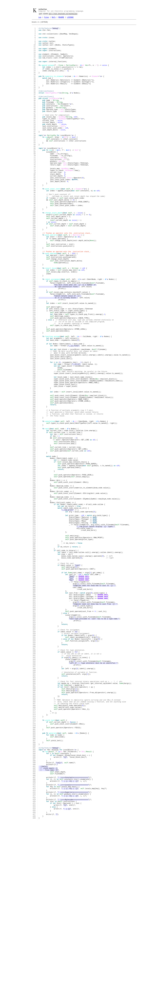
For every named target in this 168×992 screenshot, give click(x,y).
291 (34, 680)
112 (34, 279)
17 (34, 66)
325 (34, 756)
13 (34, 57)
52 (34, 144)
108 (34, 270)
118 (34, 292)
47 (34, 133)
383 (34, 886)
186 (34, 444)
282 (34, 660)
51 (34, 142)
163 (34, 393)
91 (34, 232)
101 (34, 254)
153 (34, 371)
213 (34, 505)
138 (34, 337)
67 (34, 178)
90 (34, 229)
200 (34, 476)
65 (34, 173)
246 (34, 579)
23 (34, 79)
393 (34, 908)
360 (34, 834)
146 (34, 355)
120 (34, 297)
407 (34, 940)
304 (34, 709)
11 (34, 52)
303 (34, 707)
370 (34, 857)
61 (34, 164)
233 (34, 550)
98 (34, 247)
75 (34, 196)
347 (34, 805)
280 (34, 655)
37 (34, 111)
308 (34, 718)
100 (34, 252)
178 (34, 427)
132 (34, 323)
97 (34, 245)
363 (34, 841)
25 (34, 84)
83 (34, 214)
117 (34, 290)
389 (34, 899)
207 (34, 492)
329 (34, 765)
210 (34, 498)
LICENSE (70, 18)
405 (34, 935)
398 (34, 919)
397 (34, 917)
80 (34, 207)
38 (34, 113)
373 (34, 863)
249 (34, 586)
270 (34, 633)
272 (34, 637)
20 (34, 73)
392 (34, 906)
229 (34, 541)
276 (34, 646)
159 (34, 384)
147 (34, 357)
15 (34, 61)
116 (34, 288)
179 (34, 429)
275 (34, 644)
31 (34, 97)
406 (34, 937)
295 (34, 689)
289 (34, 675)
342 (34, 794)
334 (34, 776)
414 (34, 955)
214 (34, 507)
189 (34, 451)
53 (34, 146)
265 (34, 621)
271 (34, 635)
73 (34, 191)
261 (34, 613)
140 (34, 341)
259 (34, 608)
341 (34, 792)
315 (34, 734)
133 (34, 326)
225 (34, 532)
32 (34, 99)
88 (34, 225)
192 (34, 458)
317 (34, 738)
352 (34, 816)
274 (34, 642)
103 (34, 259)
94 (34, 238)
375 (34, 868)
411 (34, 949)
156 (34, 377)
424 (34, 978)
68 (34, 180)
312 (34, 727)
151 (34, 366)
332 (34, 772)
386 (34, 893)
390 (34, 902)
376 (34, 870)
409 (34, 944)
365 (34, 846)
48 (34, 135)
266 (34, 624)
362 (34, 839)
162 (34, 391)
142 (34, 346)
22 (34, 77)
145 (34, 353)
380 (34, 879)
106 (34, 265)
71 (34, 187)
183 (34, 438)
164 (34, 395)
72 (34, 189)
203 (34, 483)
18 (34, 68)
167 (34, 402)
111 (34, 276)
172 (34, 413)
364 (34, 843)
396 (34, 915)
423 (34, 975)
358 (34, 830)
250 (34, 588)
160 (34, 386)
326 (34, 758)
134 (34, 328)
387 (34, 895)
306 (34, 713)
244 (34, 574)
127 (34, 312)
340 (34, 790)
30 (34, 95)
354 (34, 821)
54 (34, 149)
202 (34, 480)
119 (34, 294)
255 (34, 599)
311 (34, 725)
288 (34, 673)
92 (34, 234)
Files (46, 18)
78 (34, 203)
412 (34, 951)
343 (34, 796)
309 (34, 720)
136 (34, 332)
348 (34, 807)
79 (34, 205)
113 (34, 281)
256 (34, 601)
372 (34, 861)
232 (34, 548)
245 (34, 577)
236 (34, 557)
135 (34, 330)
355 (34, 823)
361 (34, 837)
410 (34, 946)
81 (34, 209)
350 (34, 812)
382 (34, 884)
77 (34, 200)
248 (34, 583)
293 (34, 684)
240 (34, 565)
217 (34, 514)
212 (34, 503)
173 (34, 415)
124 (34, 306)
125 (34, 308)
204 (34, 485)
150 (34, 364)
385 (34, 890)
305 (34, 711)
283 (34, 662)
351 (34, 814)
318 (34, 740)
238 (34, 561)
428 (34, 987)
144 (34, 350)
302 (34, 704)
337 (34, 783)
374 (34, 866)
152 (34, 368)
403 (34, 931)
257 (34, 604)
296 (34, 691)
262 (34, 615)
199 (34, 474)
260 (34, 610)
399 (34, 922)
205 (34, 487)
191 (34, 456)
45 (34, 129)
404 (34, 933)
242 (34, 570)
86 (34, 220)
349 (34, 810)
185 (34, 442)
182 (34, 436)
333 (34, 774)
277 (34, 648)
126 (34, 310)
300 (34, 700)
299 (34, 698)
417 (34, 962)
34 (34, 104)
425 (34, 980)
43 (34, 124)
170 (34, 409)
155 (34, 375)
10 (34, 50)
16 (34, 64)
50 (34, 140)
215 (34, 509)
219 (34, 518)
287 (34, 671)
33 (34, 102)
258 (34, 606)
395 (34, 913)
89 (34, 227)
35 (34, 106)
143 (34, 348)
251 (34, 590)
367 (34, 850)
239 (34, 563)
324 (34, 754)
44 (34, 126)
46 (34, 131)
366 (34, 848)
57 (34, 155)
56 (34, 153)
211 (34, 500)
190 (34, 453)
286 (34, 669)
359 (34, 832)
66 (34, 176)
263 (34, 617)
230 (34, 543)
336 (34, 781)
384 (34, 888)
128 (34, 315)
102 (34, 256)
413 (34, 953)
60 (34, 162)
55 (34, 151)
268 (34, 628)
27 (34, 88)
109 (34, 272)
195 (34, 465)
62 (34, 167)
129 (34, 317)
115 (34, 285)
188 (34, 449)
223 (34, 527)
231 (34, 545)
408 (34, 942)
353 (34, 819)
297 (34, 693)
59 (34, 160)
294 (34, 686)
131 (34, 321)
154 (34, 373)
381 (34, 881)
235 (34, 554)
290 (34, 677)
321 (34, 747)
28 (34, 90)
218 (34, 516)
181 (34, 433)
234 (34, 552)
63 (34, 169)
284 (34, 664)
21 (34, 75)
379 (34, 877)
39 (34, 115)
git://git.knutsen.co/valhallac (63, 14)
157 (34, 380)
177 (34, 424)
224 (34, 530)
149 (34, 362)
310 (34, 722)
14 (34, 59)
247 (34, 581)
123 (34, 303)
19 (34, 70)
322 (34, 749)
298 (34, 695)
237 (34, 559)
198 (34, 471)
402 (34, 928)
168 (34, 404)
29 (34, 93)
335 (34, 778)
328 (34, 763)
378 (34, 875)
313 (34, 729)
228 (34, 539)
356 (34, 825)
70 (34, 185)
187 (34, 447)
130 (34, 319)
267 (34, 626)
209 (34, 496)
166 (34, 400)
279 (34, 653)
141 (34, 344)
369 (34, 854)
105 (34, 263)
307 (34, 716)
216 (34, 512)
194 (34, 462)
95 (34, 241)
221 (34, 523)
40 (34, 117)
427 (34, 984)
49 (34, 138)
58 (34, 158)
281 (34, 657)
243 (34, 572)
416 (34, 960)
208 (34, 494)
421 (34, 971)
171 (34, 411)
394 (34, 910)
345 (34, 801)
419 (34, 967)
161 (34, 388)
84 (34, 216)
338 (34, 785)
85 (34, 218)
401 (34, 926)
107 (34, 267)
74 (34, 194)
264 (34, 619)
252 (34, 592)
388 (34, 897)
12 (34, 55)
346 (34, 803)
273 (34, 639)
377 (34, 872)
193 (34, 460)
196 (34, 467)
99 (34, 250)
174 (34, 418)
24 (34, 82)
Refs (54, 18)
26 (34, 86)
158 (34, 382)
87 (34, 223)
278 (34, 651)
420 (34, 969)
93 (34, 236)
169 (34, 406)
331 (34, 769)
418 (34, 964)
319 (34, 742)
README (61, 18)
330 (34, 767)
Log (39, 18)
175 (34, 420)
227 (34, 536)
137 (34, 335)
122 (34, 301)
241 (34, 568)
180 (34, 431)
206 (34, 489)
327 (34, 760)
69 (34, 182)
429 (34, 989)
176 (34, 422)
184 (34, 440)
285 (34, 666)
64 (34, 171)
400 (34, 924)
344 (34, 798)
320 (34, 745)
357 (34, 828)
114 (34, 283)
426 (34, 982)
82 (34, 211)
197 (34, 469)
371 (34, 859)
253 (34, 595)
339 (34, 787)
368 (34, 852)
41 (34, 120)
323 (34, 751)
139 (34, 339)
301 (34, 702)
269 (34, 630)
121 (34, 299)
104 (34, 261)
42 (34, 122)
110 (34, 274)
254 (34, 597)
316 (34, 736)
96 (34, 243)
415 (34, 958)
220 (34, 521)
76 (34, 198)
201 (34, 478)
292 (34, 682)
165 (34, 397)
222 (34, 525)
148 (34, 359)
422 (34, 973)
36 (34, 108)
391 (34, 904)
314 (34, 731)
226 (34, 534)
